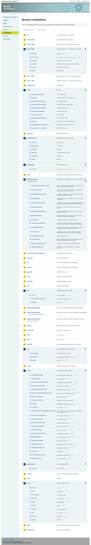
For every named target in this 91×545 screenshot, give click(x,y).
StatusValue (35, 451)
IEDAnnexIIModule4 (33, 319)
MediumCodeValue (37, 207)
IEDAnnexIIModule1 (33, 308)
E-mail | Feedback (8, 539)
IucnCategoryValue (37, 114)
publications (31, 464)
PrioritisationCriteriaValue (39, 433)
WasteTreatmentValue (38, 247)
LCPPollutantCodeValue (38, 202)
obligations (35, 156)
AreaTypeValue (36, 378)
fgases (29, 267)
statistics (34, 509)
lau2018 (29, 344)
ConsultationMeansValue (38, 385)
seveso (29, 474)
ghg (28, 276)
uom (28, 483)
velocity (34, 516)
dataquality (30, 164)
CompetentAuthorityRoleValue (40, 382)
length (33, 502)
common (30, 133)
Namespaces (7, 39)
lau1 (28, 335)
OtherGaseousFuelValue (38, 223)
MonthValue (35, 220)
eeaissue (34, 152)
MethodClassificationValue (39, 211)
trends (33, 70)
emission (34, 498)
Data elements (7, 26)
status (33, 159)
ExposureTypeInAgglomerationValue (42, 393)
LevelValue (35, 407)
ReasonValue (35, 231)
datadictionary (32, 138)
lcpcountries (35, 353)
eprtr (28, 175)
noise (29, 370)
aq (28, 35)
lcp (28, 349)
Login (73, 1)
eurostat (30, 258)
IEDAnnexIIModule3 (33, 312)
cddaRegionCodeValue (38, 94)
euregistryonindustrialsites (36, 253)
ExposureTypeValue (37, 396)
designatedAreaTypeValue (39, 101)
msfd (28, 366)
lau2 (28, 339)
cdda (28, 90)
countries (34, 60)
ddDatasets (35, 146)
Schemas (6, 29)
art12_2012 (30, 39)
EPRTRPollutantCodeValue (39, 194)
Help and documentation (10, 17)
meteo (33, 505)
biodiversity (31, 85)
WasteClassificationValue (39, 243)
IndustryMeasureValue (38, 400)
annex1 (34, 295)
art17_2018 (30, 80)
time (33, 512)
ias (28, 286)
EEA (10, 1)
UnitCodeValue (36, 239)
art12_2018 (30, 44)
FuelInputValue (36, 198)
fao (28, 262)
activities (34, 53)
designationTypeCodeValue (39, 108)
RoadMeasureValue (37, 444)
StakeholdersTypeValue (38, 447)
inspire (29, 325)
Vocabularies (7, 33)
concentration (35, 494)
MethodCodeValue (37, 215)
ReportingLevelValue (37, 440)
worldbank (30, 530)
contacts (34, 142)
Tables (5, 23)
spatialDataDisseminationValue (40, 124)
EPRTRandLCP (32, 179)
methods (34, 64)
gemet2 (29, 272)
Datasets (5, 20)
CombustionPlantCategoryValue (40, 185)
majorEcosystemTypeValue (39, 118)
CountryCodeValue (37, 190)
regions (34, 121)
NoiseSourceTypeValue (38, 426)
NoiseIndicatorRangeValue (39, 415)
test (28, 478)
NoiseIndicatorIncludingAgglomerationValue (44, 410)
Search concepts (42, 29)
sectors (34, 360)
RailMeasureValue (37, 437)
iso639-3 (34, 403)
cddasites (34, 98)
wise (28, 525)
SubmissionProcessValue (39, 455)
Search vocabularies (29, 29)
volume (34, 519)
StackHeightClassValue (38, 236)
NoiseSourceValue (37, 429)
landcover (30, 330)
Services (5, 36)
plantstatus (35, 356)
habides (29, 281)
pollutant (34, 302)
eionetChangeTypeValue (38, 111)
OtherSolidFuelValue (37, 227)
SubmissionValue (36, 458)
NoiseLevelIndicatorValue (39, 422)
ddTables (34, 149)
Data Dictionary (16, 13)
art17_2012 (30, 76)
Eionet (10, 13)
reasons (34, 67)
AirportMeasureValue (37, 375)
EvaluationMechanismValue (39, 389)
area (33, 491)
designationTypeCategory (39, 104)
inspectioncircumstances (39, 298)
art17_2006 (30, 49)
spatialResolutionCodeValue (39, 128)
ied (28, 290)
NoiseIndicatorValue (37, 419)
